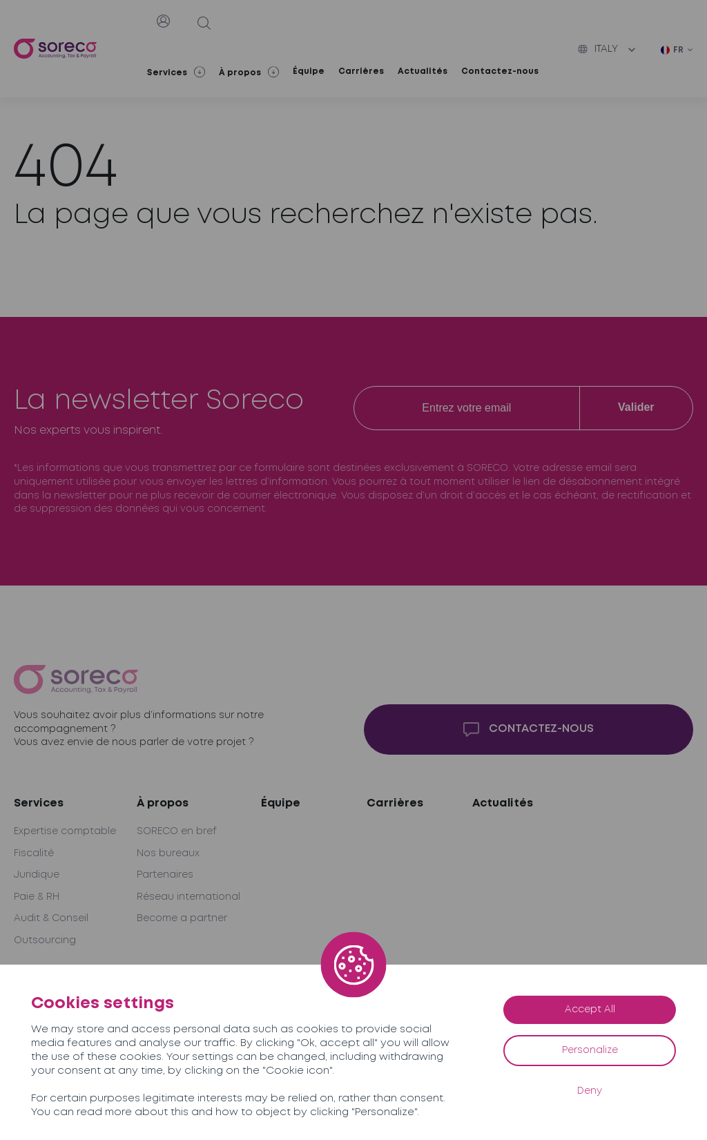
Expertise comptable (65, 831)
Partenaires (165, 875)
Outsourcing (45, 940)
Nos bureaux (168, 853)
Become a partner (182, 918)
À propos (162, 803)
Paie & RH (36, 897)
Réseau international (188, 897)
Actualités (422, 71)
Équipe (309, 71)
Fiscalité (34, 853)
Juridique (36, 875)
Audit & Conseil (51, 918)
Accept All (590, 1009)
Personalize (590, 1050)
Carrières (361, 71)
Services (39, 803)
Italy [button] (598, 49)
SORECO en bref (177, 831)
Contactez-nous (500, 71)
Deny (589, 1091)
